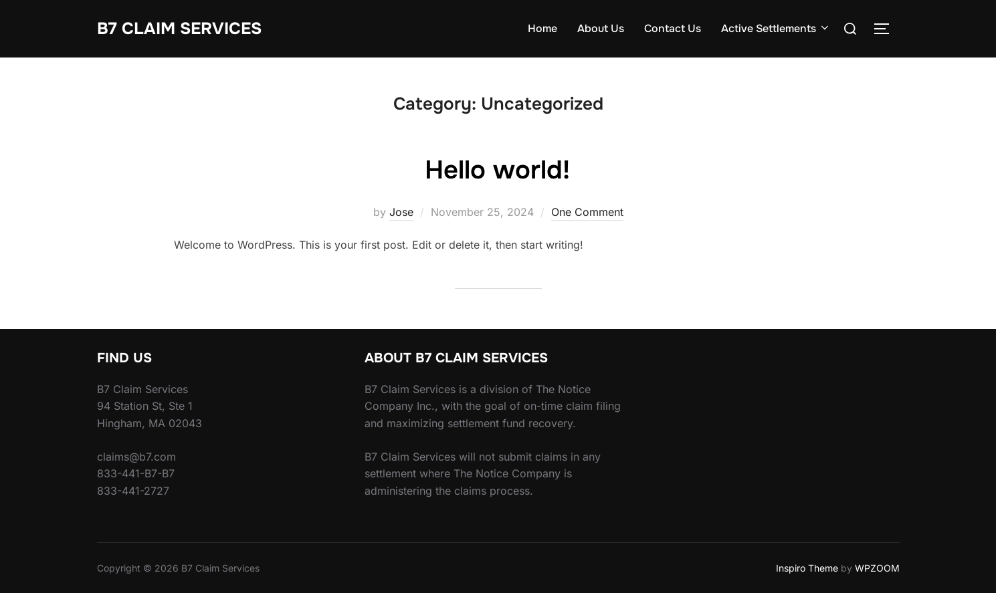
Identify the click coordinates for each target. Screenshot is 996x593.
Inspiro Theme (807, 568)
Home (542, 28)
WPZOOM (877, 568)
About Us (600, 28)
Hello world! (497, 169)
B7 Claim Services (183, 28)
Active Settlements (776, 28)
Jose (401, 212)
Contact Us (672, 28)
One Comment (587, 212)
